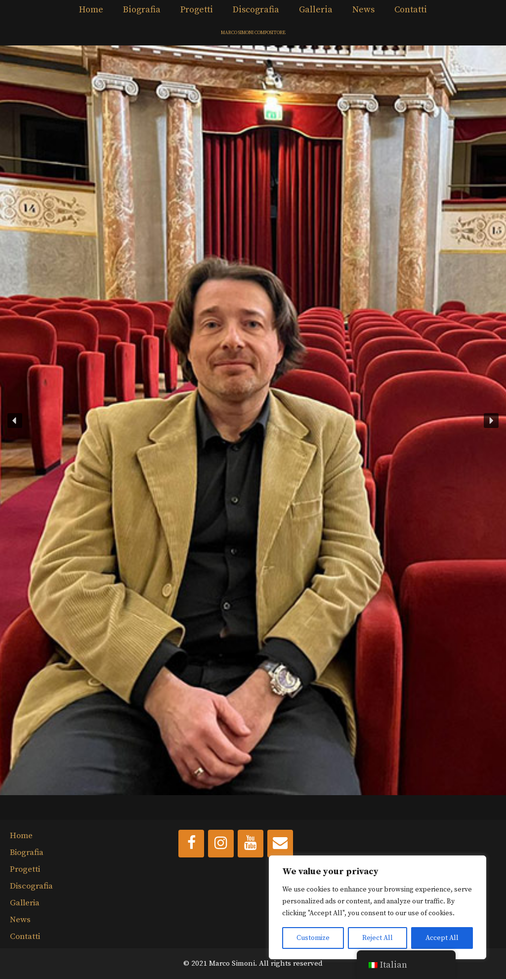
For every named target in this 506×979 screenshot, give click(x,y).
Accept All (442, 938)
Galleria (316, 9)
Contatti (410, 9)
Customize (313, 938)
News (363, 9)
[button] (253, 420)
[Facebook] (191, 843)
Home (91, 9)
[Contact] (280, 843)
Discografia (256, 9)
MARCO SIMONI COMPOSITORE (253, 33)
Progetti (196, 9)
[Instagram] (221, 843)
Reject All (377, 938)
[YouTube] (250, 843)
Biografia (142, 9)
